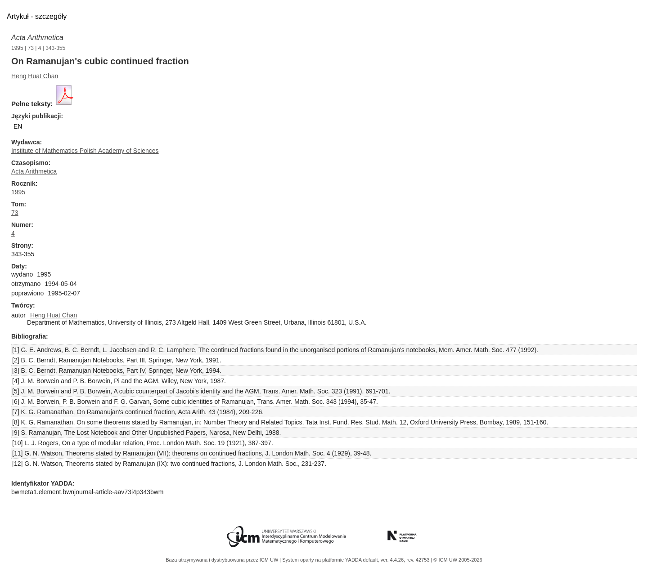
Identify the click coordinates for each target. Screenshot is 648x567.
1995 (17, 48)
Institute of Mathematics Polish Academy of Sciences (85, 150)
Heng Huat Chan (34, 76)
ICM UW (270, 560)
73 (31, 48)
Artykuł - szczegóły (37, 16)
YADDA (354, 560)
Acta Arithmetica (37, 37)
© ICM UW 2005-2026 (457, 560)
